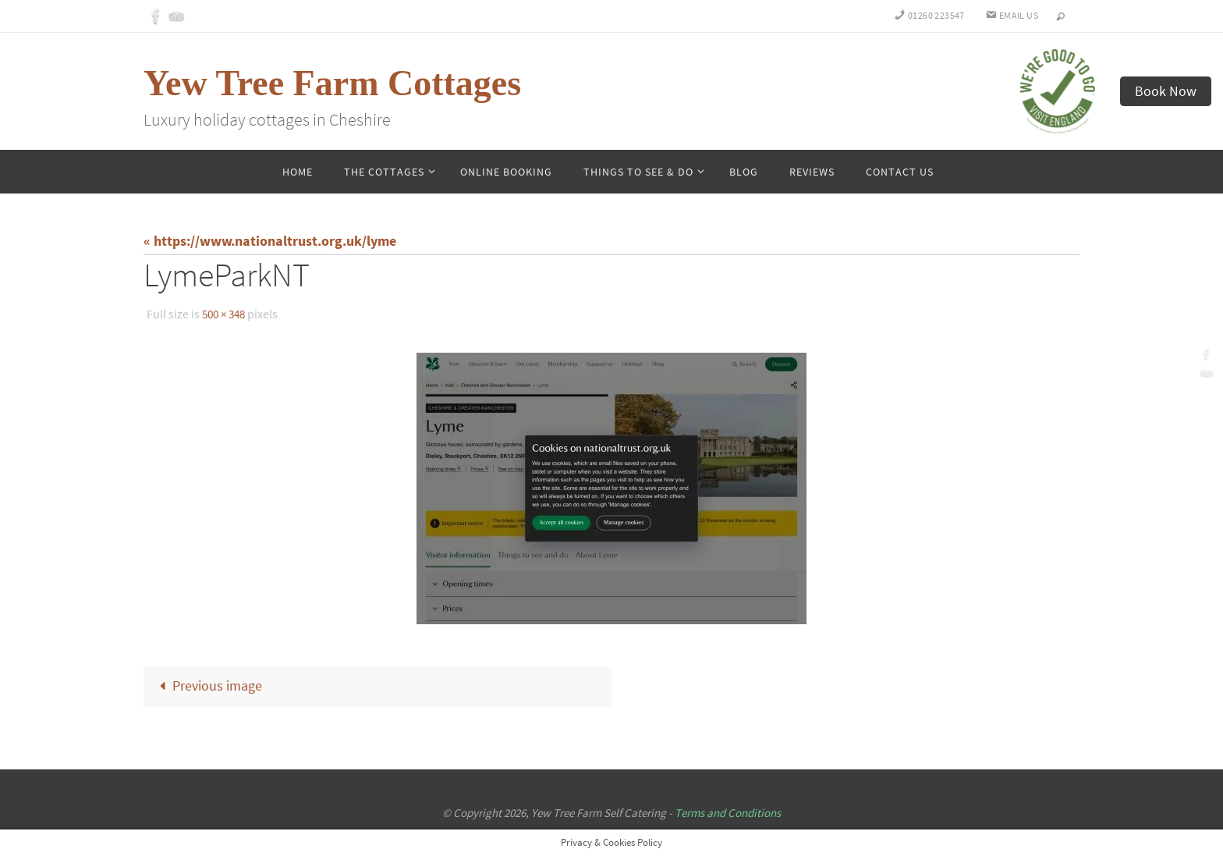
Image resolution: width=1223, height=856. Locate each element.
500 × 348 (226, 313)
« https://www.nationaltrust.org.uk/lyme (270, 241)
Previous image (207, 685)
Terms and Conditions (728, 812)
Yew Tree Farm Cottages (332, 83)
